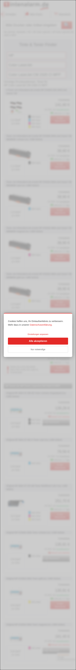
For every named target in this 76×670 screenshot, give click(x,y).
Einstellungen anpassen (38, 334)
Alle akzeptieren (38, 341)
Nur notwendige (38, 349)
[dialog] (38, 335)
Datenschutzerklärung (41, 324)
